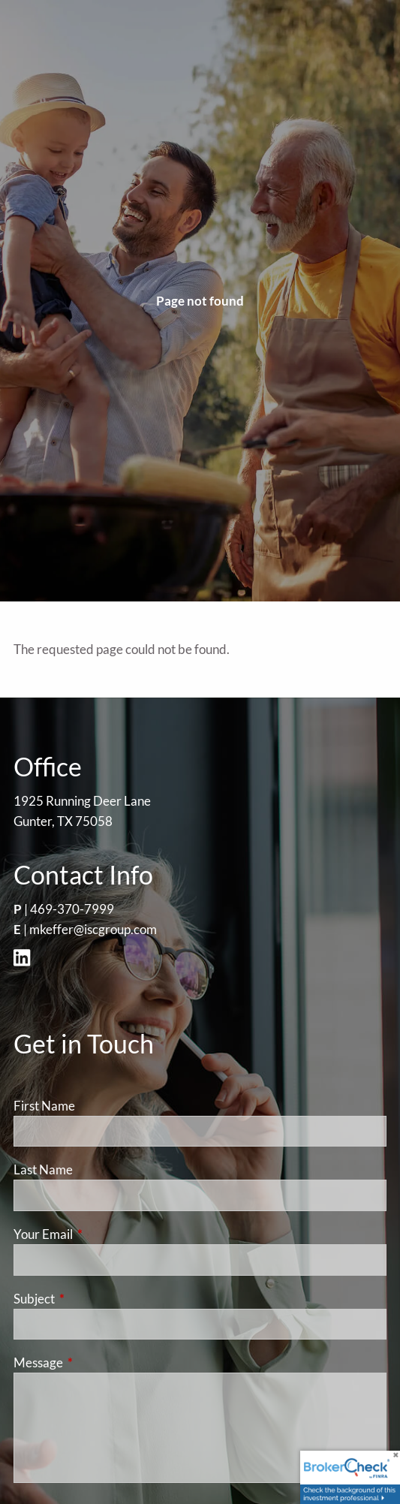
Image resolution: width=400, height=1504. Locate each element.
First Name (44, 1106)
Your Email (101, 1234)
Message (96, 1362)
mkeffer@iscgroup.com (93, 929)
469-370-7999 (72, 909)
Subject (92, 1299)
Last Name (43, 1169)
